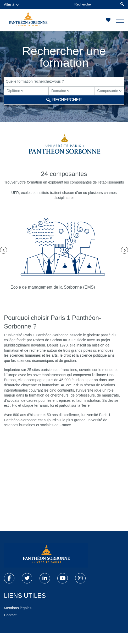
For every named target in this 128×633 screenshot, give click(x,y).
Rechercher (64, 100)
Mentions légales (17, 608)
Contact (10, 615)
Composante (109, 91)
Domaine (60, 91)
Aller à (11, 4)
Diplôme (15, 91)
